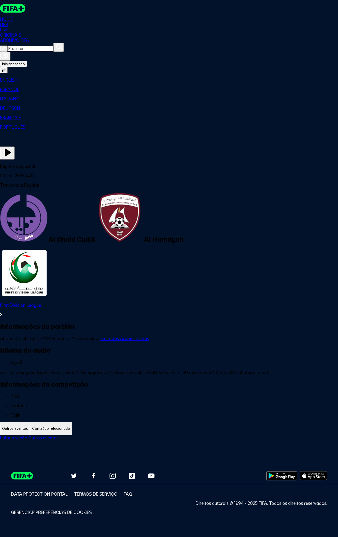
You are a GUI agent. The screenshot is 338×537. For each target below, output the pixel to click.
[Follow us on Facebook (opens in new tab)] (93, 476)
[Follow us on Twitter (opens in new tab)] (74, 476)
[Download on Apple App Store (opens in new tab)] (313, 476)
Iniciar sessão (13, 63)
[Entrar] (5, 56)
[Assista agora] (7, 153)
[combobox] (30, 48)
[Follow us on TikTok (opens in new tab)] (132, 476)
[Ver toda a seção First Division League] (169, 310)
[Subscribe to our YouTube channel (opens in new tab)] (151, 476)
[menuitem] (169, 80)
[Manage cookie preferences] (51, 512)
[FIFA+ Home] (12, 8)
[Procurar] (58, 47)
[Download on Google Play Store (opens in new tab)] (281, 476)
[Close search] (4, 49)
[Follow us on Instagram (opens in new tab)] (112, 476)
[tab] (15, 428)
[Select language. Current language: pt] (4, 70)
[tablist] (169, 428)
